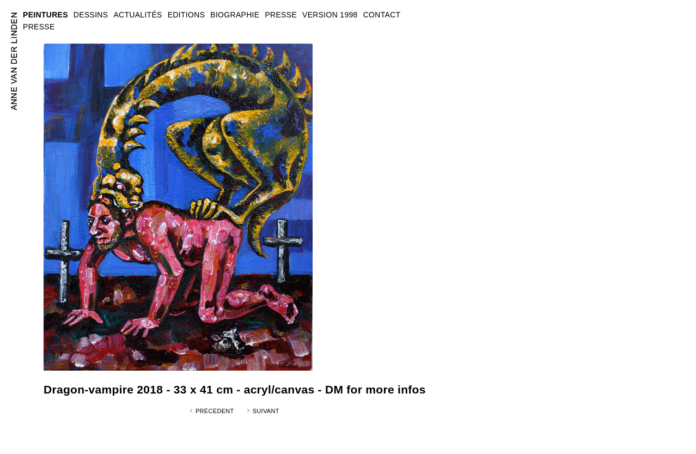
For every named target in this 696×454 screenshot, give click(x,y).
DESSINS (91, 14)
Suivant (266, 411)
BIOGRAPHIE (234, 14)
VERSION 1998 (330, 14)
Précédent (215, 411)
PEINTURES (45, 14)
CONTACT (382, 14)
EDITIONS (186, 14)
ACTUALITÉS (137, 14)
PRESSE (39, 26)
